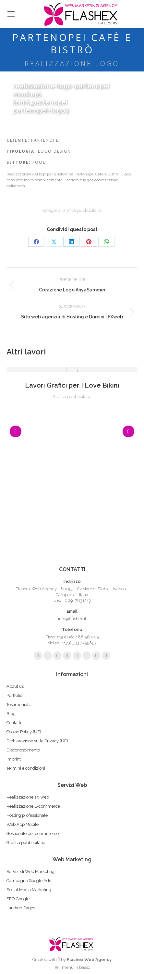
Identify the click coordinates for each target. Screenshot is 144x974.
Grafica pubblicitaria (82, 210)
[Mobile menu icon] (11, 14)
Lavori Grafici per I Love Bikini (72, 385)
